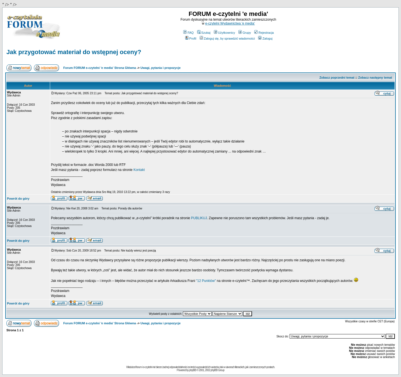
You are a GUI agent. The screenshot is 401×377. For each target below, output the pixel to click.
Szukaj (204, 32)
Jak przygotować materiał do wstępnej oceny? (73, 52)
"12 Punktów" (206, 281)
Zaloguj (265, 38)
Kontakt (139, 170)
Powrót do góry (18, 198)
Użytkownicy (224, 32)
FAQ (188, 32)
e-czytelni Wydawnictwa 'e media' (230, 23)
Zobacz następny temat (375, 77)
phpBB (192, 370)
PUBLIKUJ (199, 218)
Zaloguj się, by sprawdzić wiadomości (227, 38)
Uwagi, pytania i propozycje (160, 67)
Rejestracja (264, 32)
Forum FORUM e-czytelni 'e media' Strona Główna (99, 67)
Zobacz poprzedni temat (336, 77)
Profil (190, 38)
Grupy (244, 32)
